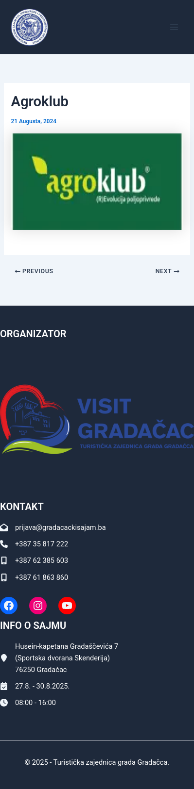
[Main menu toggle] (174, 27)
